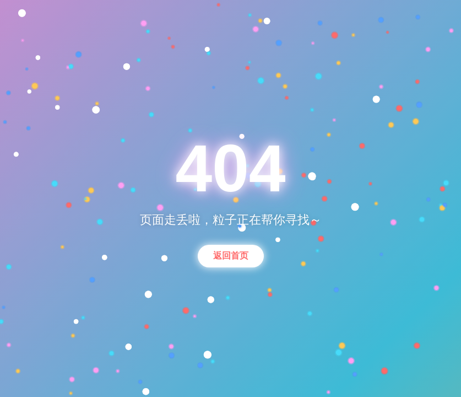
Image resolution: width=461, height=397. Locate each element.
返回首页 (230, 255)
